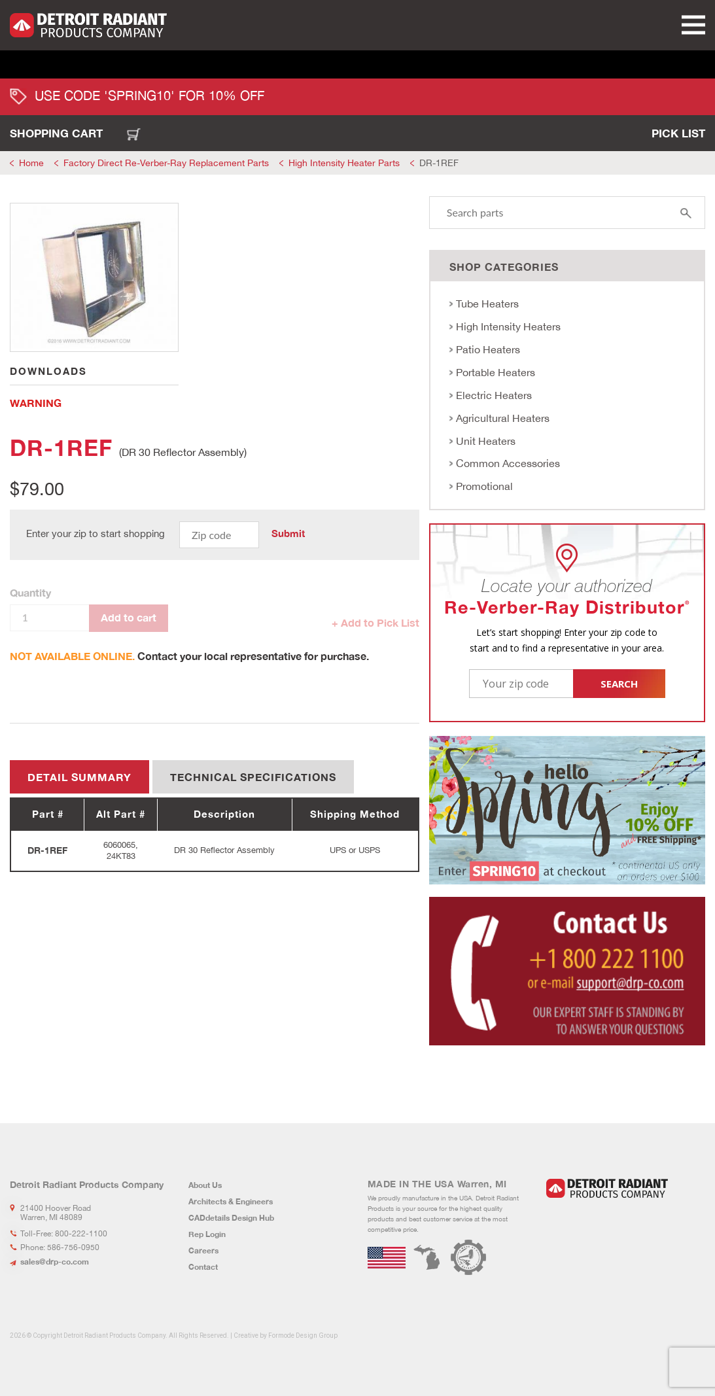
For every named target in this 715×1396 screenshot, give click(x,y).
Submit (288, 534)
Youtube (606, 1226)
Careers (203, 1250)
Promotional (484, 486)
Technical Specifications (253, 777)
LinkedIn (551, 1226)
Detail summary (79, 777)
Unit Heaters (485, 441)
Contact (203, 1267)
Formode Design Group (303, 1335)
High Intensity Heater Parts (344, 163)
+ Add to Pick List (375, 622)
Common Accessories (508, 463)
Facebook (568, 1226)
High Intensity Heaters (508, 326)
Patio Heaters (488, 349)
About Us (205, 1185)
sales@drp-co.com (54, 1261)
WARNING (35, 402)
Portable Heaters (495, 372)
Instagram (585, 1226)
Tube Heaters (487, 303)
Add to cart (128, 617)
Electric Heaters (494, 395)
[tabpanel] (94, 277)
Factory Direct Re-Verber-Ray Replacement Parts (166, 163)
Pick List (678, 133)
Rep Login (207, 1234)
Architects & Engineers (230, 1201)
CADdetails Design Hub (231, 1218)
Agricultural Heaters (502, 418)
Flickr (628, 1226)
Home (31, 163)
